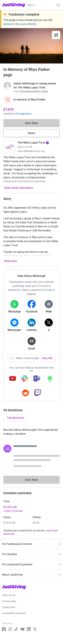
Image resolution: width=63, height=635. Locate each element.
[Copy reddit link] (25, 393)
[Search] (58, 5)
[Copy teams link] (36, 378)
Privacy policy (9, 601)
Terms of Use (8, 595)
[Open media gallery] (31, 45)
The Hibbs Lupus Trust (33, 142)
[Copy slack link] (24, 378)
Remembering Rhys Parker (34, 91)
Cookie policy (9, 607)
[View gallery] (56, 35)
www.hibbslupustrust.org (31, 151)
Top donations (15, 417)
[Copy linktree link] (50, 379)
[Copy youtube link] (12, 378)
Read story (10, 261)
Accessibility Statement (14, 613)
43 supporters (23, 113)
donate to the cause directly (19, 24)
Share (31, 133)
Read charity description (18, 187)
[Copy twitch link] (37, 393)
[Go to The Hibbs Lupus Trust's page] (9, 147)
